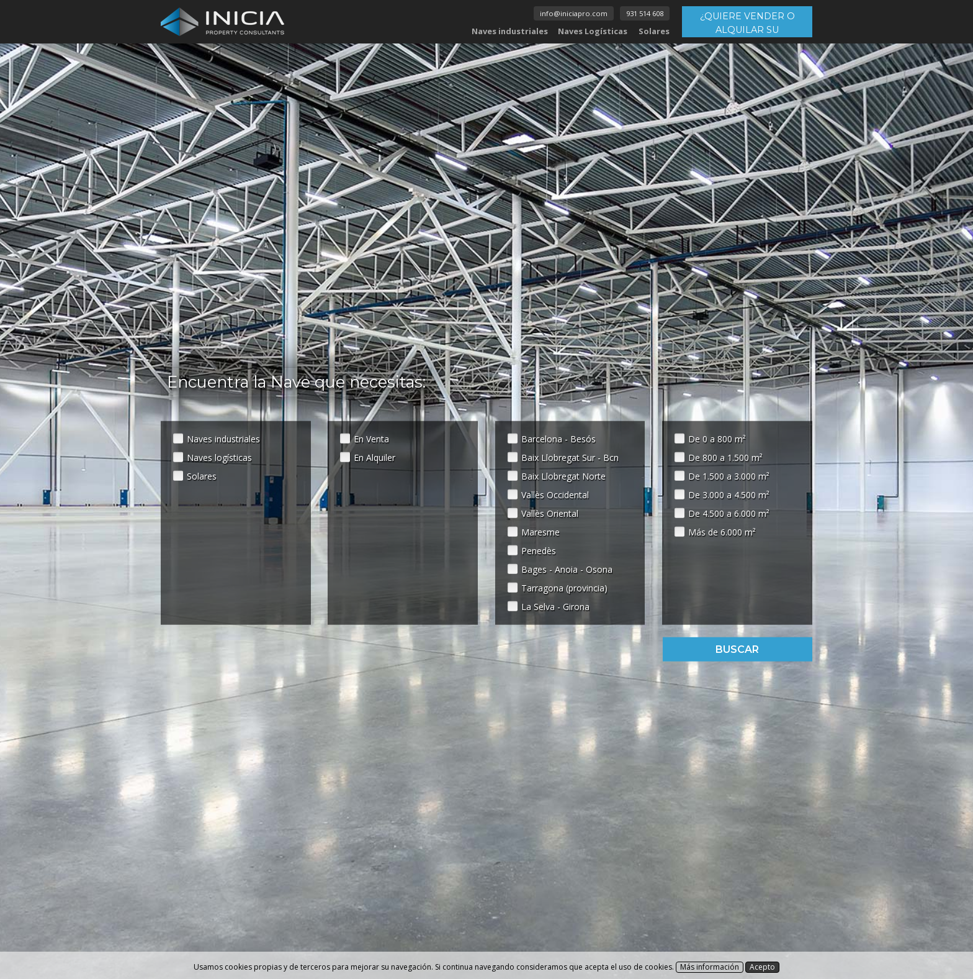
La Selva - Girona (555, 606)
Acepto (762, 967)
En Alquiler (374, 457)
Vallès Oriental (549, 513)
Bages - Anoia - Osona (566, 569)
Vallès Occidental (555, 494)
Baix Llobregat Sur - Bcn (570, 457)
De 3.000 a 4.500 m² (728, 494)
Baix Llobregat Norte (563, 475)
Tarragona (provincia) (564, 587)
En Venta (371, 438)
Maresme (540, 531)
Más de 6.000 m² (722, 531)
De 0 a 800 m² (717, 438)
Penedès (538, 550)
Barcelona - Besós (558, 438)
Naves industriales (510, 31)
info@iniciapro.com (574, 13)
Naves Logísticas (592, 31)
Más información (709, 967)
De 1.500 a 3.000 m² (728, 475)
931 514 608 (644, 13)
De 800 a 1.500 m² (725, 457)
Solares (654, 31)
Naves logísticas (219, 457)
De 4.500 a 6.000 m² (728, 513)
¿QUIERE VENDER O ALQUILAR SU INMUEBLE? (747, 24)
